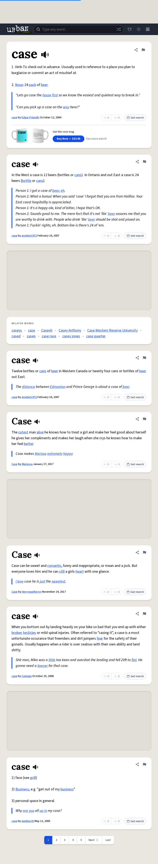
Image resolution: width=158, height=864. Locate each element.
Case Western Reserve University (112, 330)
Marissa (40, 453)
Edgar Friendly (30, 117)
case (14, 117)
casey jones (71, 336)
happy (68, 453)
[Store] (129, 29)
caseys (17, 330)
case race (49, 336)
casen (31, 336)
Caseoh (46, 330)
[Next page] (93, 840)
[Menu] (147, 29)
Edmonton (57, 386)
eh (62, 190)
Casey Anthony (70, 330)
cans (77, 175)
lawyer (42, 665)
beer (44, 84)
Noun (19, 84)
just (42, 581)
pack (32, 84)
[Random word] (118, 29)
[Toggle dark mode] (138, 29)
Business (22, 789)
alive (40, 432)
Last (108, 840)
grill (33, 777)
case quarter (96, 336)
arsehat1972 (29, 236)
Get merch (135, 118)
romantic (54, 565)
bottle (26, 180)
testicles (29, 632)
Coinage (27, 676)
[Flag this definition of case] (143, 50)
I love (19, 581)
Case (14, 464)
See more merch (96, 139)
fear (100, 638)
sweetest (58, 581)
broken (17, 632)
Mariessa (27, 464)
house (46, 95)
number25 (28, 821)
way (66, 107)
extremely (54, 453)
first (55, 95)
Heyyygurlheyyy (32, 592)
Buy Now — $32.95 (68, 139)
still (62, 571)
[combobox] (78, 29)
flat (134, 660)
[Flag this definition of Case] (144, 419)
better (29, 443)
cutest (23, 432)
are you (28, 810)
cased (16, 336)
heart (80, 571)
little (52, 660)
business (67, 789)
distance (28, 386)
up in (43, 810)
